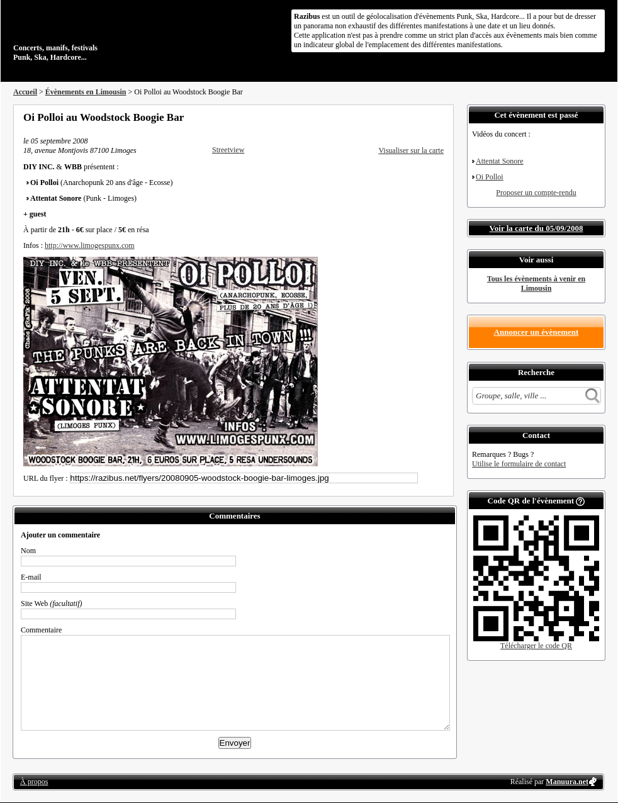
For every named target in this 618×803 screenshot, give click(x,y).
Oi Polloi (489, 176)
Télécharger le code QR (536, 645)
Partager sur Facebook (388, 117)
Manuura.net (567, 781)
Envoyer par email (422, 117)
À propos (34, 781)
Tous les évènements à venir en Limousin (536, 283)
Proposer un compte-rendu (536, 192)
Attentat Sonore (500, 161)
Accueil (25, 91)
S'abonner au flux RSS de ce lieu (439, 117)
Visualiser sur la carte (411, 150)
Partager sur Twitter (405, 117)
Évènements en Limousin (85, 91)
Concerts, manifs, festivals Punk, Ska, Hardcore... (94, 34)
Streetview (228, 149)
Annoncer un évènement (536, 332)
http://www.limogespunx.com (90, 245)
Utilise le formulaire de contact (519, 463)
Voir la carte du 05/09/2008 (536, 228)
